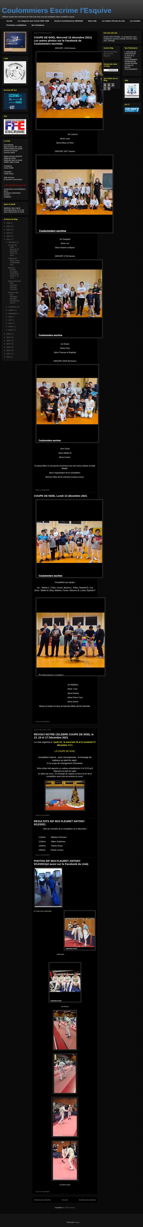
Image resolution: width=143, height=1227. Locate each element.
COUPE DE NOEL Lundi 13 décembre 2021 (60, 495)
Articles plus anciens (87, 1200)
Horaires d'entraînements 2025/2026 (68, 21)
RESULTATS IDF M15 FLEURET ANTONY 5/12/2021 (14, 285)
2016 (8, 347)
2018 (8, 340)
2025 (8, 226)
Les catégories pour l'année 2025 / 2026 (33, 21)
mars (10, 323)
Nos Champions (37, 25)
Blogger (77, 1222)
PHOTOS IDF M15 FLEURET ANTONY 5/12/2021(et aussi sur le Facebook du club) (61, 862)
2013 (8, 357)
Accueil (9, 21)
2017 (8, 344)
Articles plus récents (42, 1200)
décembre (12, 242)
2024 (8, 230)
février (11, 327)
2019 (8, 337)
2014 (8, 354)
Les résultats (135, 21)
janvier (11, 330)
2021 (8, 239)
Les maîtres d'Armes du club (113, 21)
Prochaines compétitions (16, 25)
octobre (11, 310)
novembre (12, 307)
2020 (8, 334)
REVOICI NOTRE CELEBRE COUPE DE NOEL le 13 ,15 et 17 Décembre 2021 (64, 736)
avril (10, 320)
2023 (8, 233)
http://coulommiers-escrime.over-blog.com (111, 54)
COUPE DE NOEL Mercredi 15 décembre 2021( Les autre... (13, 250)
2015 (8, 350)
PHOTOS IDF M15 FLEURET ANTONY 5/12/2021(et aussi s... (13, 298)
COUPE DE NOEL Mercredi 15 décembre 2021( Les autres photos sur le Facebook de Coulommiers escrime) (63, 40)
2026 (8, 223)
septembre (12, 313)
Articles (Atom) (70, 1207)
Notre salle (92, 21)
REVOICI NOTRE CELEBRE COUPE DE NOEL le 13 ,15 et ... (13, 273)
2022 (8, 236)
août (10, 317)
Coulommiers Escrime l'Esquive (56, 10)
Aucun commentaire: (42, 490)
